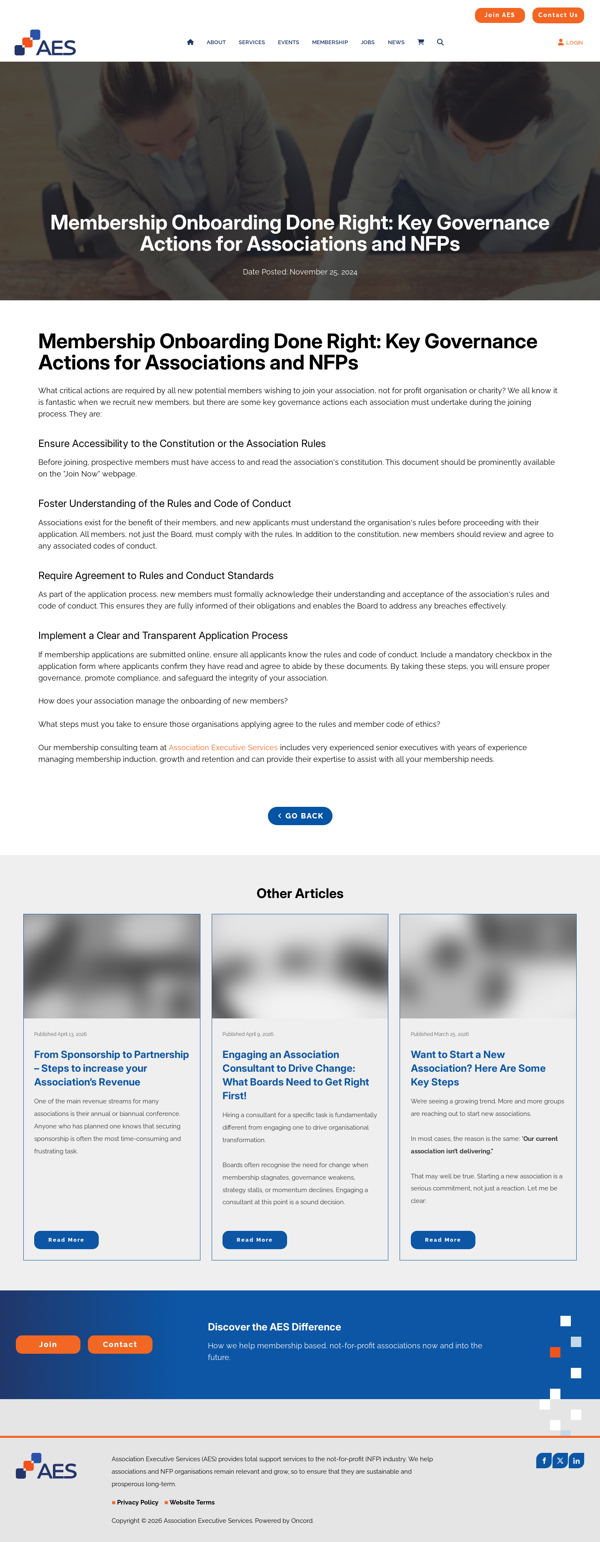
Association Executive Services (223, 747)
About (216, 42)
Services (252, 42)
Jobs (368, 42)
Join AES (487, 13)
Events (288, 42)
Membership (330, 42)
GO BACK (300, 812)
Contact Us (547, 13)
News (396, 42)
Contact (101, 1341)
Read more (66, 1240)
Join (23, 1341)
